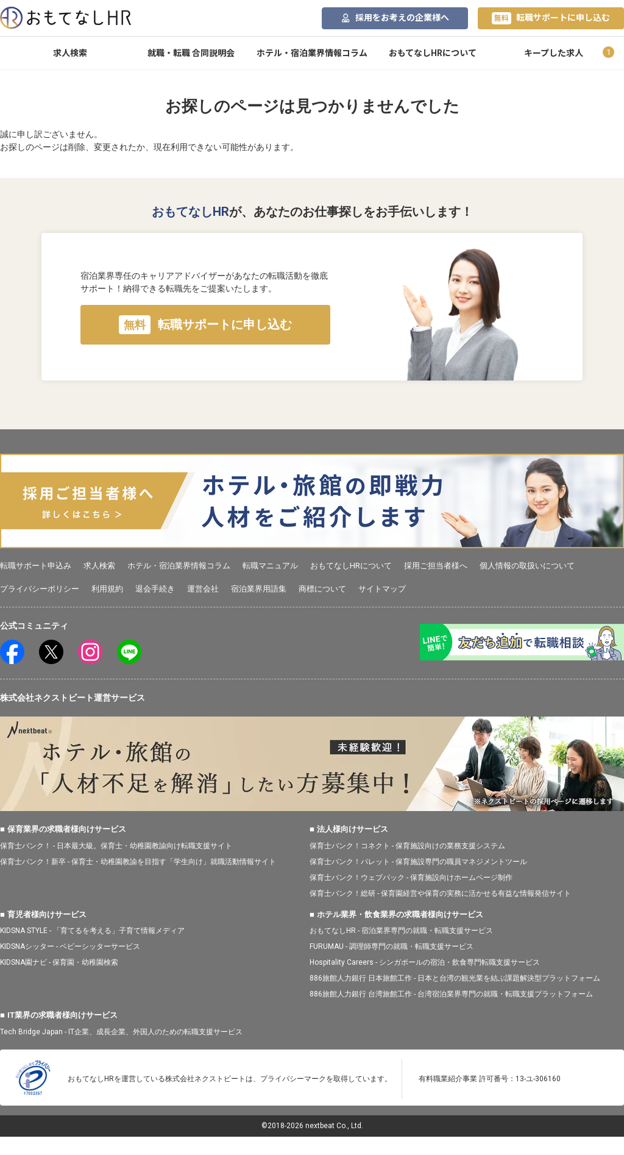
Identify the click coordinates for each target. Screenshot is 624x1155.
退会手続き (155, 588)
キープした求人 (553, 53)
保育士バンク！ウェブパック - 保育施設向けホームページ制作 (411, 877)
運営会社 (203, 588)
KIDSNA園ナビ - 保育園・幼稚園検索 (59, 962)
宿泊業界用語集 (258, 588)
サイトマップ (382, 588)
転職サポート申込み (35, 565)
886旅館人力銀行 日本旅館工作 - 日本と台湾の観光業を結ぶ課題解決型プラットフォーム (455, 978)
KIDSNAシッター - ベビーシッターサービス (70, 946)
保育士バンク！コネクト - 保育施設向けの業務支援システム (407, 846)
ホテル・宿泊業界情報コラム (312, 53)
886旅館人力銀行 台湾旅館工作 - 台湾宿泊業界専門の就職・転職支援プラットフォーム (451, 994)
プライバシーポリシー (39, 588)
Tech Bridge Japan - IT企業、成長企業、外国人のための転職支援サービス (121, 1032)
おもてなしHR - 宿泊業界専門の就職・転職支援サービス (401, 930)
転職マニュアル (270, 565)
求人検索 (70, 53)
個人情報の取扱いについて (527, 565)
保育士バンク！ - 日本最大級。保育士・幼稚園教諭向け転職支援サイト (116, 846)
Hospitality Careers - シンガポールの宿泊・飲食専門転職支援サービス (425, 962)
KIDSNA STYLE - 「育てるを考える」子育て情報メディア (92, 930)
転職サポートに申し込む (551, 18)
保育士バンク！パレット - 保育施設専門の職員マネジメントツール (418, 861)
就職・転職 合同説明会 (191, 53)
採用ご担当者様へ (435, 565)
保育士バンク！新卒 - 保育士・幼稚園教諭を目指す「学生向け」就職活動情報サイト (138, 861)
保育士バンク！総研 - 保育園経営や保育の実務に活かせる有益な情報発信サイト (440, 893)
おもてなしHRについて (433, 53)
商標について (322, 588)
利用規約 (107, 588)
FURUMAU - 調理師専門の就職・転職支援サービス (391, 946)
